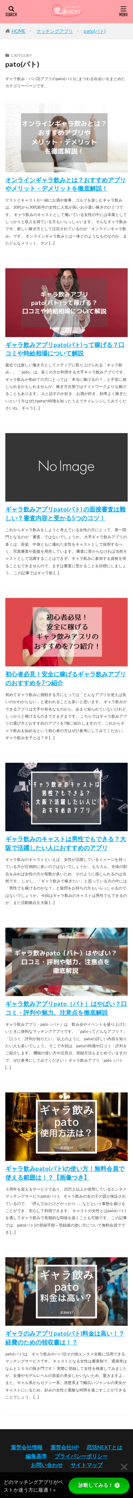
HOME (19, 31)
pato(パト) (95, 31)
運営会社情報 (27, 1447)
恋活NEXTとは (104, 1447)
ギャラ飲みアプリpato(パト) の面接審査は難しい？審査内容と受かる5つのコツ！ (65, 514)
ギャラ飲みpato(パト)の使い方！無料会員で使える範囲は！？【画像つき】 (64, 1173)
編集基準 (36, 1456)
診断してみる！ (99, 1485)
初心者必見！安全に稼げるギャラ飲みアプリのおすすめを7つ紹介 (65, 679)
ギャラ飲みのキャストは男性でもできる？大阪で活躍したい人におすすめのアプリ (65, 843)
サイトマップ (86, 1465)
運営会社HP (64, 1447)
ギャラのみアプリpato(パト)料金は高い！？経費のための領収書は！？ (64, 1338)
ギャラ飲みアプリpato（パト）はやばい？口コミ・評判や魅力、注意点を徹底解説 (66, 1008)
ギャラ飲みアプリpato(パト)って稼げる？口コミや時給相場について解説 (64, 349)
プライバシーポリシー (81, 1456)
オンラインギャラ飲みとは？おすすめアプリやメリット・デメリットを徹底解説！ (65, 184)
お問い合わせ (47, 1465)
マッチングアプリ (54, 31)
